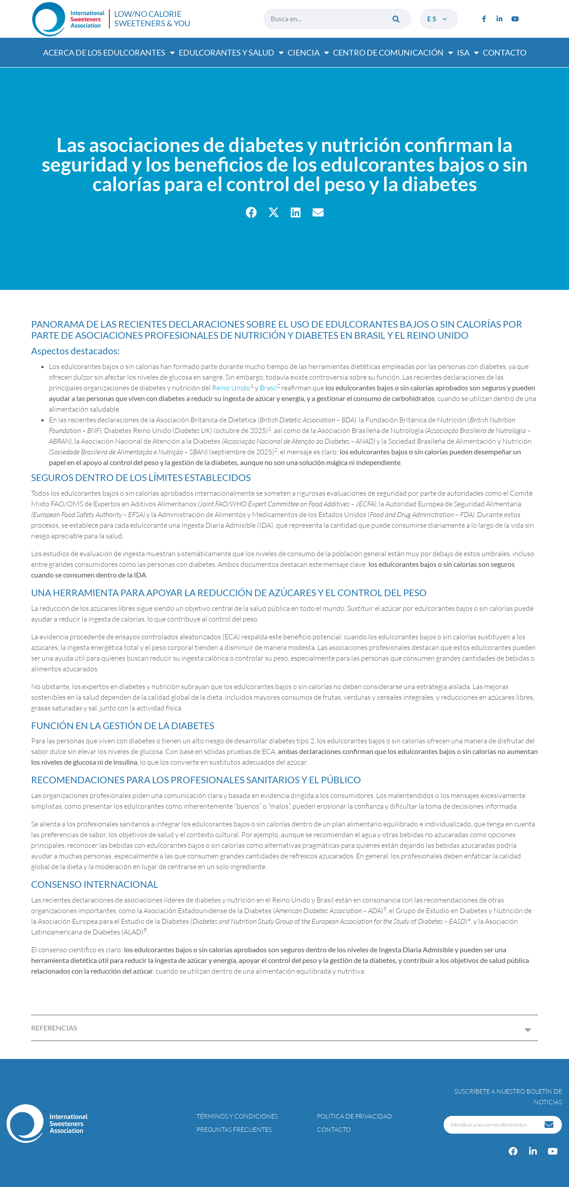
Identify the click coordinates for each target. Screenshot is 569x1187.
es (438, 19)
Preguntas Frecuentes (234, 1129)
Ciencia (308, 52)
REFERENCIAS (54, 1027)
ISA (468, 52)
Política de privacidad (354, 1116)
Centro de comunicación (393, 52)
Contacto (504, 52)
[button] (251, 212)
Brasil (268, 387)
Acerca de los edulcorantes (109, 52)
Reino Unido (231, 387)
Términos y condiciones (237, 1116)
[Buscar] (397, 18)
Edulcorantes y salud (231, 52)
